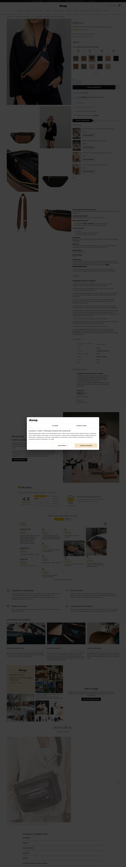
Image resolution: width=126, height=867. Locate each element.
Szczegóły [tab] (55, 425)
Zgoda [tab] (30, 425)
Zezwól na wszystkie (86, 445)
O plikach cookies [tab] (81, 425)
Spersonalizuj (63, 445)
